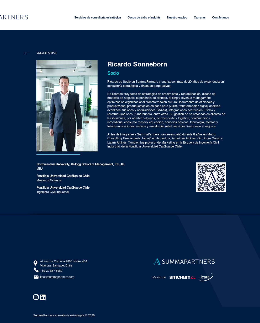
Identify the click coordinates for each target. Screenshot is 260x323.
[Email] (36, 277)
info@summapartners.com (57, 277)
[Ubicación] (35, 263)
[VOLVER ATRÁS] (46, 53)
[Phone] (36, 270)
